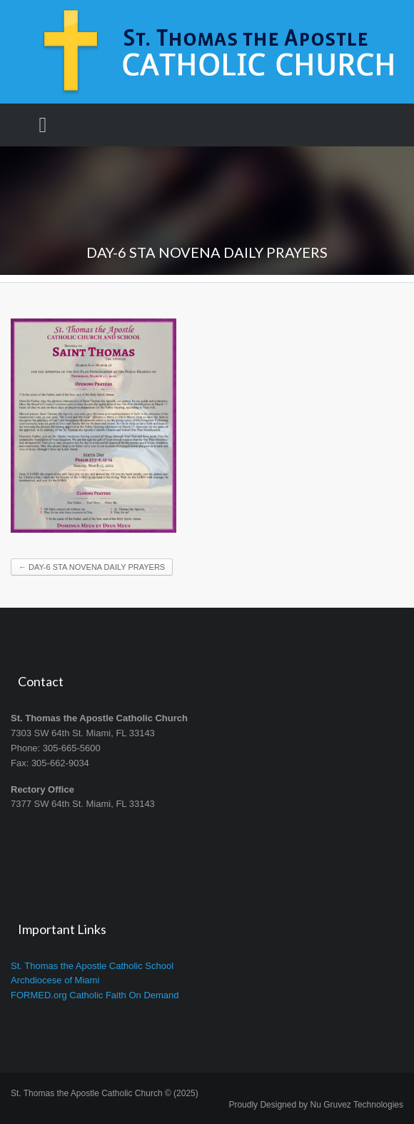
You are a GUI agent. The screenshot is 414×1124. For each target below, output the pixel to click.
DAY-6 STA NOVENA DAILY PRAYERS (92, 567)
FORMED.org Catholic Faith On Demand (95, 995)
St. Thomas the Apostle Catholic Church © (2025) (104, 1093)
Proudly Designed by (315, 1105)
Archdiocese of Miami (55, 980)
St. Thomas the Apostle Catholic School (92, 965)
